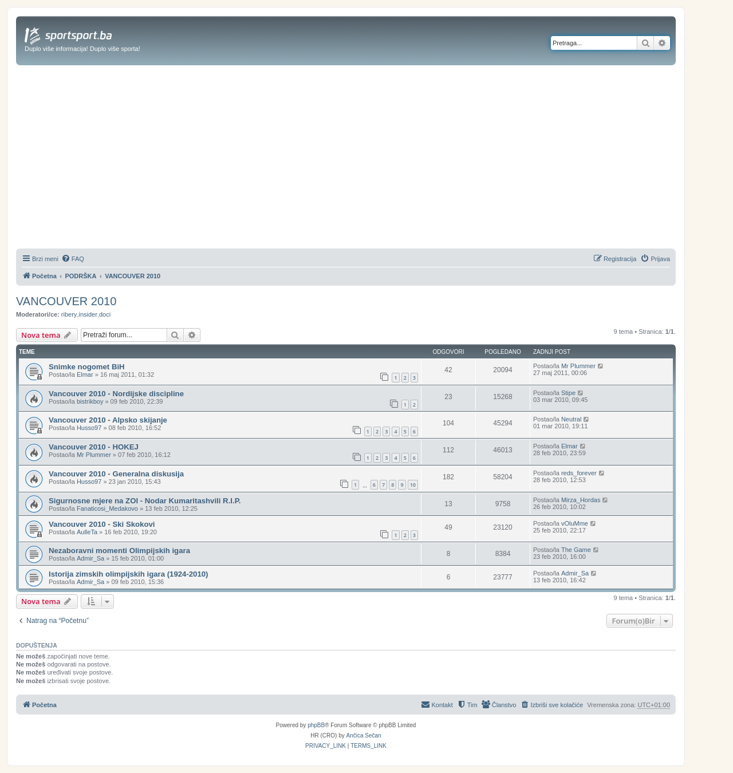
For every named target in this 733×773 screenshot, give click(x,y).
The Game (576, 549)
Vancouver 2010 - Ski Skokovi (102, 524)
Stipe (568, 392)
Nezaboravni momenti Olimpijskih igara (119, 550)
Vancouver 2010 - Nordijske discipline (116, 393)
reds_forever (579, 473)
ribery (69, 314)
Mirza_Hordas (580, 499)
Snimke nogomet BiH (87, 366)
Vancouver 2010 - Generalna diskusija (116, 474)
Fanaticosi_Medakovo (107, 508)
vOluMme (574, 523)
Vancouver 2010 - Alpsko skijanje (108, 420)
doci (105, 314)
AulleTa (87, 532)
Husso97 (89, 427)
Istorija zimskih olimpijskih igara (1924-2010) (128, 574)
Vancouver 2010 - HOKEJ (94, 447)
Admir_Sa (90, 558)
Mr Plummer (578, 365)
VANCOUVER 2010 (66, 301)
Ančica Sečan (363, 735)
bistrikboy (90, 401)
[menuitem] (72, 259)
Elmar (85, 374)
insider (87, 314)
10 (413, 484)
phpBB (316, 725)
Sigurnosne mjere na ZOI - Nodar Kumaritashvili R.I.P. (145, 500)
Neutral (571, 419)
